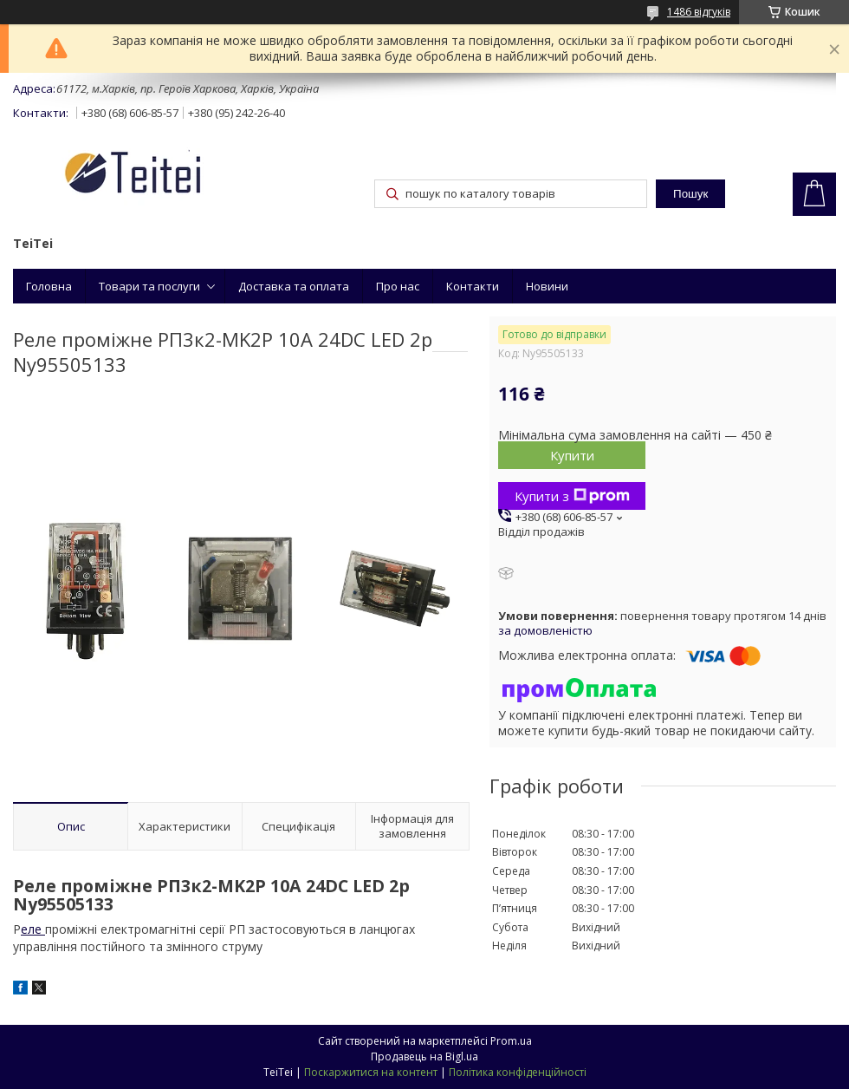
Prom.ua (511, 1041)
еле (33, 929)
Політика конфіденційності (518, 1072)
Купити (572, 455)
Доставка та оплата (293, 286)
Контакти (472, 286)
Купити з (572, 496)
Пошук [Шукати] (690, 193)
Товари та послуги (149, 286)
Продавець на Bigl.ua (424, 1056)
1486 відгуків (698, 11)
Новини (547, 286)
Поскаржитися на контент (370, 1072)
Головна (49, 286)
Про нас (397, 286)
